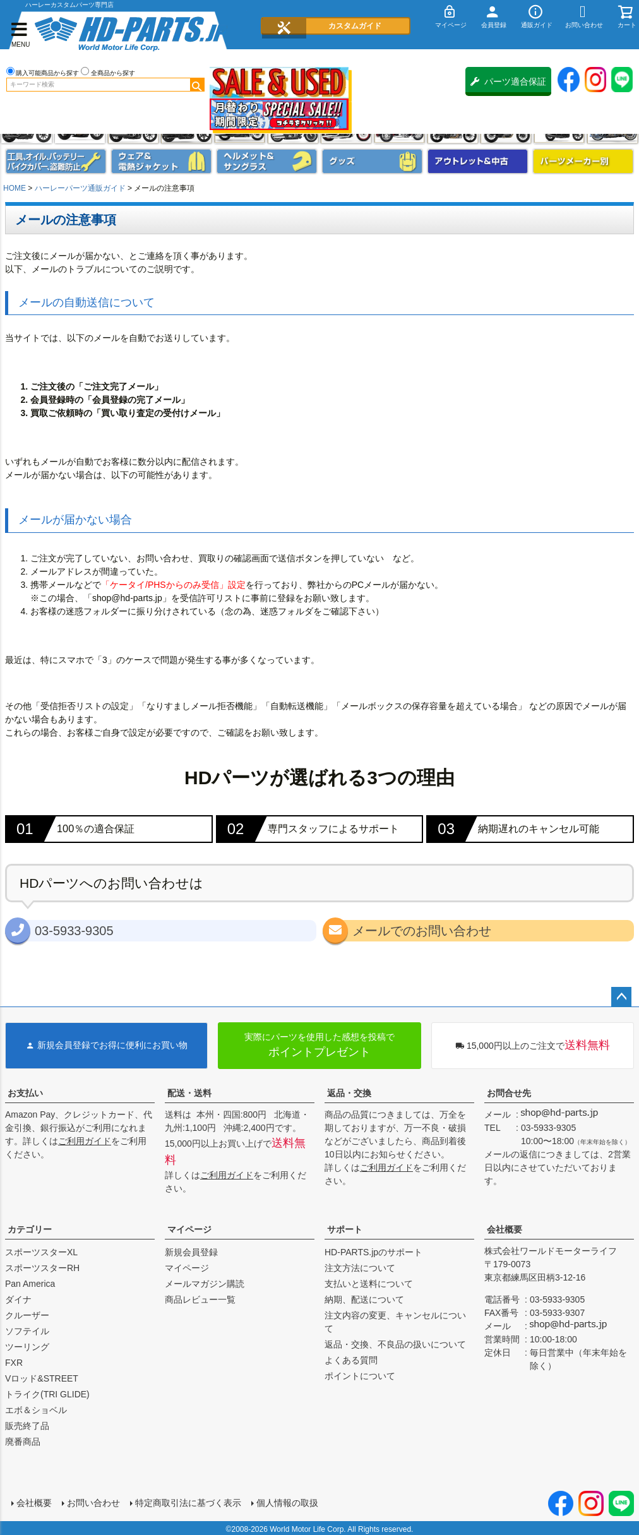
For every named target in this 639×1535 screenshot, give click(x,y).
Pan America (30, 1284)
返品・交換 (349, 1093)
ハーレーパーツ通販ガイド (80, 188)
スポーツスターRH (42, 1268)
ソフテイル (27, 1331)
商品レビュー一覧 (200, 1299)
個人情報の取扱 (286, 1501)
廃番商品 (22, 1441)
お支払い (25, 1093)
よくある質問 (351, 1360)
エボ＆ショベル (36, 1410)
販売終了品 (27, 1426)
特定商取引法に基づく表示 (187, 1501)
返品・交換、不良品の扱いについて (395, 1344)
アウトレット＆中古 (477, 161)
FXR (14, 1363)
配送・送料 (189, 1093)
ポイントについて (360, 1376)
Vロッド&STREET (41, 1378)
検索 (197, 84)
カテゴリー (30, 1229)
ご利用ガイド (84, 1141)
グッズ (372, 161)
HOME (14, 188)
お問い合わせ (92, 1501)
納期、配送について (364, 1299)
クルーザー (27, 1315)
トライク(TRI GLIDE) (47, 1394)
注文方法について (360, 1268)
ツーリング (27, 1347)
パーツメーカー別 (583, 161)
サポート (344, 1229)
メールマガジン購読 (204, 1284)
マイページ (189, 1229)
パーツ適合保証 (508, 81)
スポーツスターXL (41, 1252)
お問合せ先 (509, 1093)
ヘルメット (266, 161)
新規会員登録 (191, 1252)
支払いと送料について (369, 1284)
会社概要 (504, 1229)
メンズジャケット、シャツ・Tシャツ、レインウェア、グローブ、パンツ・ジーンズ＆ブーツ (161, 161)
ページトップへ (621, 997)
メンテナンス (55, 161)
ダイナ (18, 1299)
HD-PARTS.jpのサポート (373, 1252)
